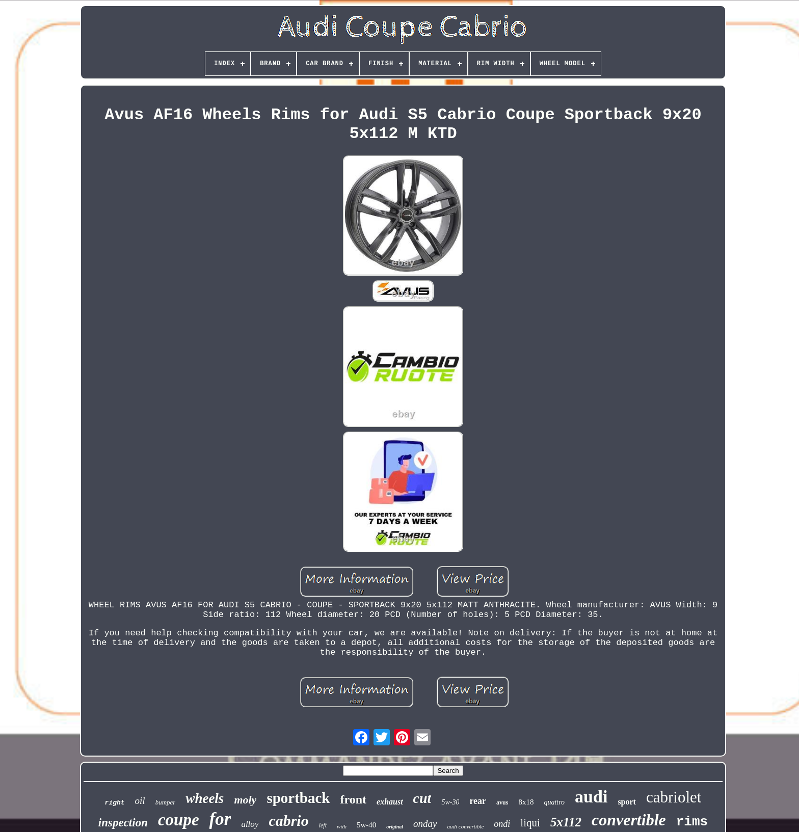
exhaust (390, 801)
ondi (502, 824)
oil (140, 800)
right (115, 803)
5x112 (565, 822)
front (353, 799)
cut (422, 798)
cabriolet (673, 797)
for (220, 819)
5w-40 (366, 825)
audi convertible (465, 826)
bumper (165, 802)
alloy (249, 824)
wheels (204, 798)
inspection (123, 822)
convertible (629, 820)
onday (425, 823)
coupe (178, 820)
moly (245, 799)
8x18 (526, 802)
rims (692, 821)
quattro (554, 802)
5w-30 (450, 802)
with (342, 826)
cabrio (288, 820)
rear (477, 801)
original (394, 826)
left (323, 825)
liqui (530, 823)
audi (591, 796)
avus (502, 802)
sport (627, 801)
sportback (298, 798)
